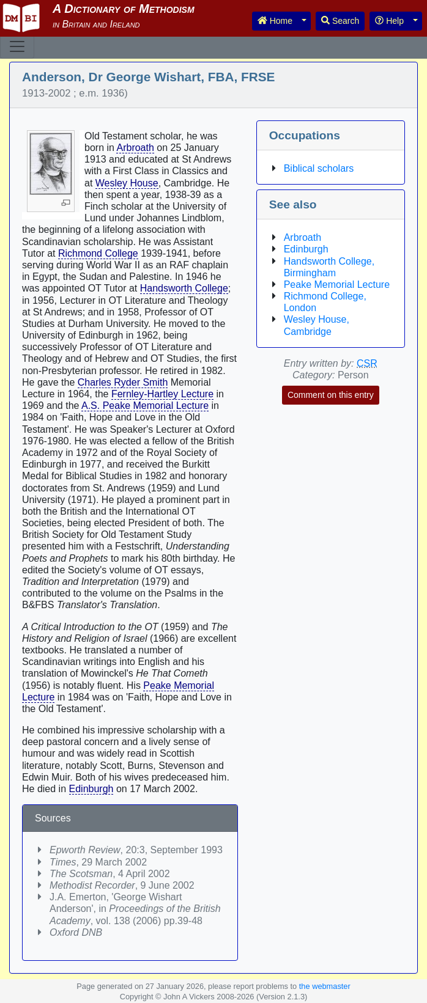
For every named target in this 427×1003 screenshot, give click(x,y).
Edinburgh (91, 789)
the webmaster (325, 986)
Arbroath (135, 147)
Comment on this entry (331, 395)
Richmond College (98, 253)
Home (275, 21)
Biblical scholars (319, 168)
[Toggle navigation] (17, 46)
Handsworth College (184, 288)
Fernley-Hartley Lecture (162, 394)
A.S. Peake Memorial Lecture (145, 405)
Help (389, 21)
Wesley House (126, 183)
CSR (367, 363)
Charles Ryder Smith (123, 382)
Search (340, 21)
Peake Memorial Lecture (337, 284)
